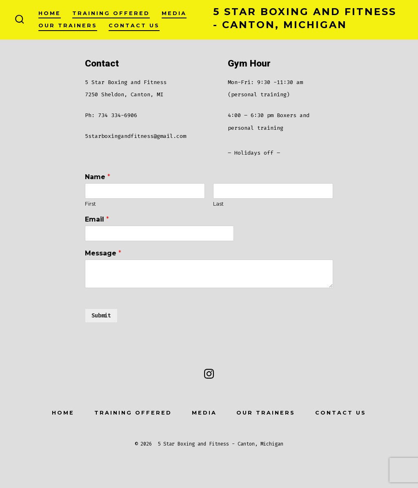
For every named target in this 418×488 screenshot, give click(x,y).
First (90, 203)
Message (103, 253)
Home (49, 13)
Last (218, 203)
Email (97, 219)
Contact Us (134, 25)
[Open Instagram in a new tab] (209, 374)
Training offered (111, 13)
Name (97, 177)
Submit (101, 315)
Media (174, 13)
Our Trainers (67, 25)
